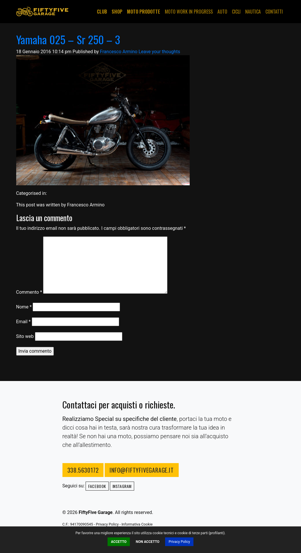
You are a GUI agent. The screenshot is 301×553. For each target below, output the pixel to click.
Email (23, 321)
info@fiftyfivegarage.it (141, 470)
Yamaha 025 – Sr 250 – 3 (68, 39)
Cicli (236, 11)
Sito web (25, 336)
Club (102, 11)
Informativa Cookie (137, 524)
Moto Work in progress (189, 11)
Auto (222, 11)
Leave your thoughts (159, 51)
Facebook (97, 486)
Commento (29, 292)
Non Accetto (147, 542)
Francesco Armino (119, 51)
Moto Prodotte (143, 11)
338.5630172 (83, 470)
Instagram (122, 486)
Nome (24, 307)
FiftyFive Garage (42, 11)
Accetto (119, 542)
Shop (117, 11)
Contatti (274, 11)
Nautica (253, 11)
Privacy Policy (179, 542)
